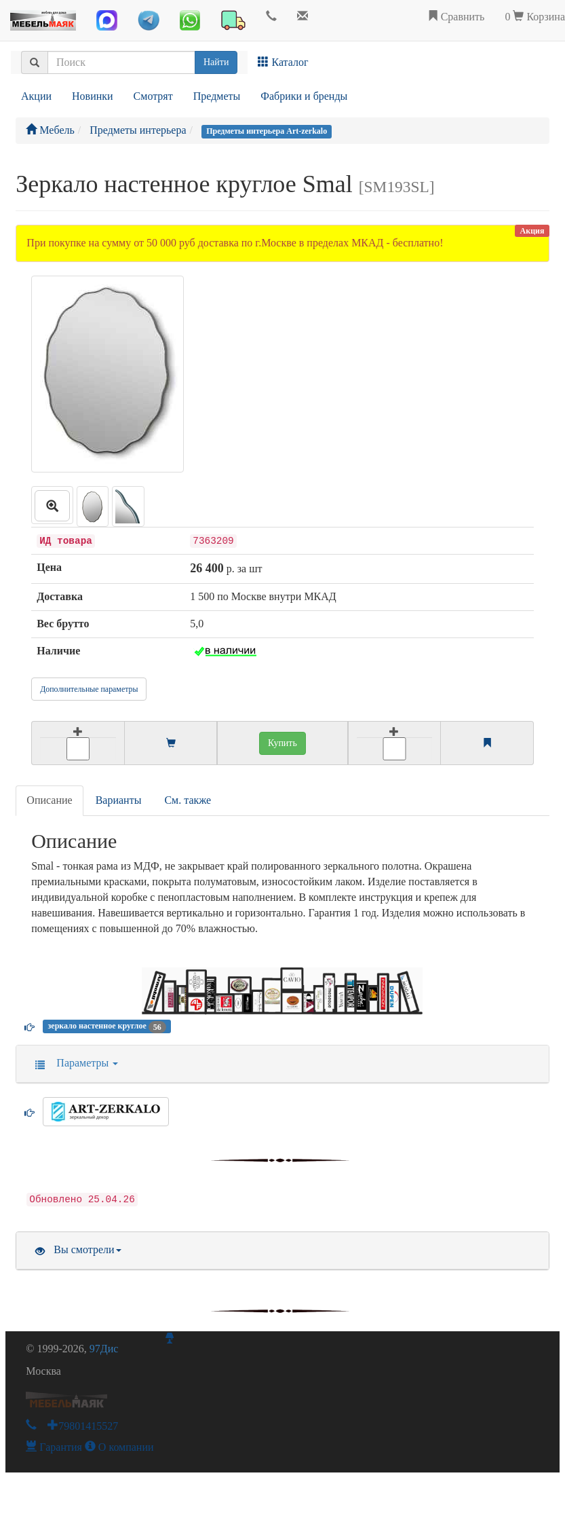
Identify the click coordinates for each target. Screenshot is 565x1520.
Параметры (72, 1063)
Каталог (283, 62)
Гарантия (54, 1447)
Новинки (92, 96)
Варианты (119, 800)
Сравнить (456, 16)
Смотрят (153, 96)
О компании (119, 1447)
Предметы (217, 96)
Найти (216, 62)
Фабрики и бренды (303, 96)
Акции (36, 96)
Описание (49, 800)
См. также (187, 800)
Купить (282, 743)
